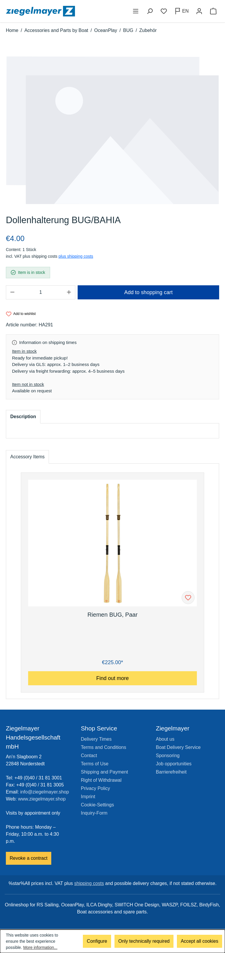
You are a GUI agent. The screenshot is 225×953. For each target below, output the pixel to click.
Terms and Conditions (103, 747)
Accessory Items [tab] (27, 456)
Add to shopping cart (148, 292)
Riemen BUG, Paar (112, 614)
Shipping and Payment (104, 771)
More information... (40, 947)
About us (165, 739)
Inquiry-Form (94, 812)
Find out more (112, 678)
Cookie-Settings (97, 804)
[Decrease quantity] (12, 292)
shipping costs (89, 883)
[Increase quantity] (68, 292)
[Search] (150, 11)
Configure (97, 941)
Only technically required (144, 941)
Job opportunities (174, 763)
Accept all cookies (199, 941)
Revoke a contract (28, 858)
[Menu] (136, 11)
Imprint (88, 796)
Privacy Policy (95, 788)
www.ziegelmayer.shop (42, 798)
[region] (112, 130)
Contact (89, 755)
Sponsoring (168, 755)
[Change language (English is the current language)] (181, 11)
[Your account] (199, 11)
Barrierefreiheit (171, 771)
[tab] (23, 416)
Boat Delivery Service (178, 747)
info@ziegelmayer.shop (44, 791)
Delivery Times (96, 739)
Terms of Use (94, 763)
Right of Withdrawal (101, 780)
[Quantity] (40, 292)
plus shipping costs (76, 256)
